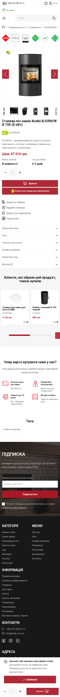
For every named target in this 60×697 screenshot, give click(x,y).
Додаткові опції (10, 257)
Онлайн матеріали (11, 249)
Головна (3, 27)
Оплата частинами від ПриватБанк (30, 191)
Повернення (8, 602)
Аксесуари (7, 563)
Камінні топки (8, 532)
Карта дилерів (9, 607)
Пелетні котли (8, 545)
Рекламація (7, 611)
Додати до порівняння (18, 213)
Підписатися (30, 494)
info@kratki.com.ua (15, 633)
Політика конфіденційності (14, 507)
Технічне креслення (12, 242)
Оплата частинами (11, 598)
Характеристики (10, 228)
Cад (4, 550)
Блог (34, 536)
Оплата (5, 593)
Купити (33, 183)
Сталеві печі (35, 27)
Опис (4, 235)
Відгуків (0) (7, 264)
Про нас (36, 532)
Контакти (36, 558)
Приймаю (31, 679)
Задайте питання (15, 207)
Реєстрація (37, 550)
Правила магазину (11, 576)
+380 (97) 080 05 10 (15, 629)
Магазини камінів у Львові (15, 615)
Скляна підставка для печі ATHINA (13, 308)
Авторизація (38, 554)
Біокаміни (6, 554)
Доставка (7, 589)
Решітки (6, 558)
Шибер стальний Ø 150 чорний (44, 308)
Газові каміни (8, 536)
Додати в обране (15, 202)
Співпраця (7, 585)
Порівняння (37, 545)
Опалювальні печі (16, 27)
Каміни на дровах (12, 429)
